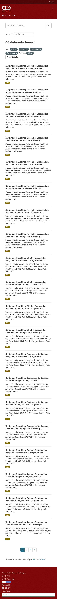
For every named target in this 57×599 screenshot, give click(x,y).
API (34, 560)
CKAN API (6, 576)
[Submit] (48, 25)
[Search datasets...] (25, 25)
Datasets (11, 15)
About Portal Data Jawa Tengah (14, 573)
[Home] (3, 15)
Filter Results (12, 57)
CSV (7, 82)
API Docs (42, 560)
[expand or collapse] (53, 8)
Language (6, 591)
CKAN (6, 587)
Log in (51, 2)
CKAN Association (9, 579)
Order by (8, 34)
